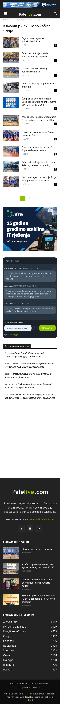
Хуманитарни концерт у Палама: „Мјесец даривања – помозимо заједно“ (39, 598)
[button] (5, 13)
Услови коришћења (19, 683)
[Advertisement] (30, 438)
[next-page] (36, 198)
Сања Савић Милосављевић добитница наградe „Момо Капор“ (37, 582)
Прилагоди (13, 334)
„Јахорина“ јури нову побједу (37, 549)
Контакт (36, 687)
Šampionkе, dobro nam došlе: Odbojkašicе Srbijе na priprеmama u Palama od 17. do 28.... (39, 101)
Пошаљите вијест (40, 683)
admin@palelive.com (42, 519)
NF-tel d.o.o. (29, 693)
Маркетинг (25, 687)
